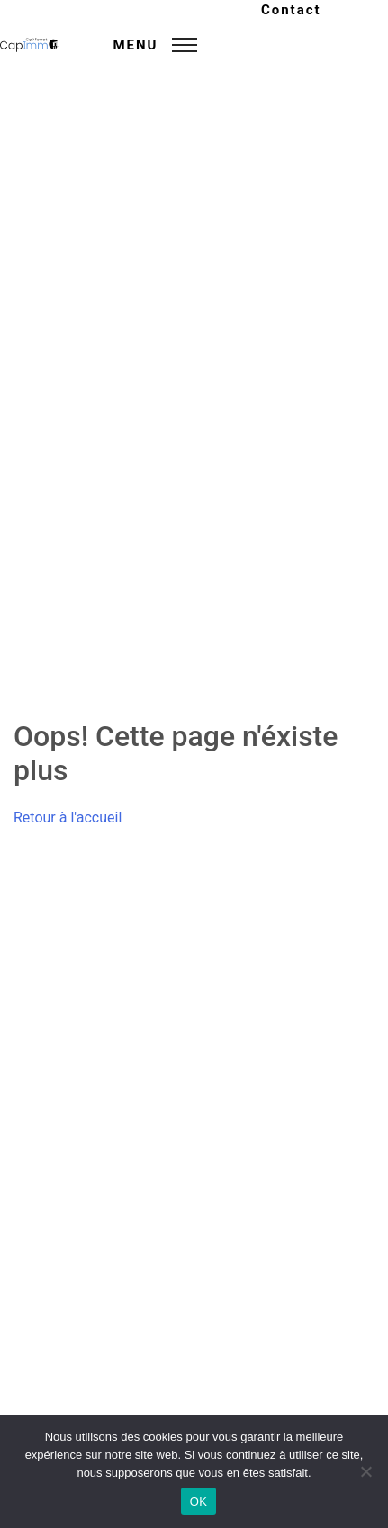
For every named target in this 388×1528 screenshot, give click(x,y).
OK (198, 1501)
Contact (291, 10)
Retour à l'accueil (68, 817)
